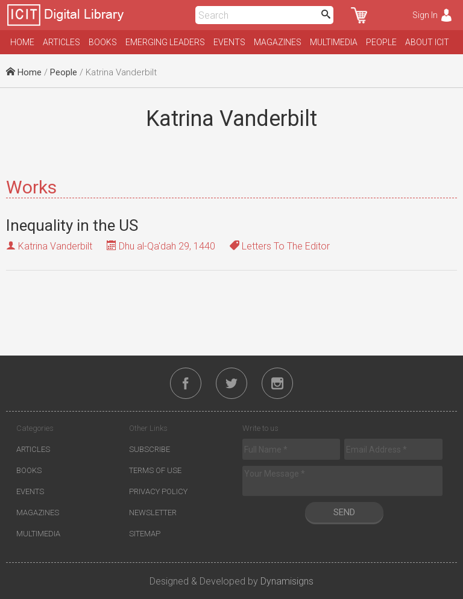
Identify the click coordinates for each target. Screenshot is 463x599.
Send (344, 512)
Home (22, 42)
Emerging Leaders (165, 42)
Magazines (277, 42)
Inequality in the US (72, 225)
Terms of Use (155, 470)
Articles (61, 42)
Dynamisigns (286, 581)
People (381, 42)
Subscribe (149, 449)
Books (103, 42)
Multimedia (333, 42)
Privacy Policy (158, 491)
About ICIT (427, 42)
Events (229, 42)
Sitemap (144, 533)
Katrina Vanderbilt (55, 246)
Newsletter (153, 512)
